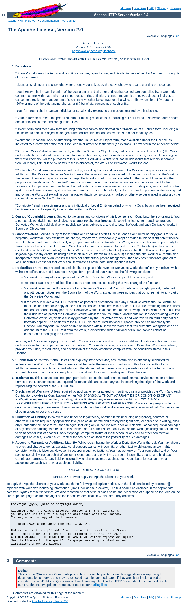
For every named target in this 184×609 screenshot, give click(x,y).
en (177, 36)
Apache (11, 20)
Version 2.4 (69, 20)
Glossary (162, 8)
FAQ (151, 8)
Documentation (49, 20)
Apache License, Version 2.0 (50, 601)
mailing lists (99, 585)
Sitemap (175, 8)
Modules (125, 8)
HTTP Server (28, 20)
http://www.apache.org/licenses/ (94, 51)
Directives (140, 8)
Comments (26, 561)
